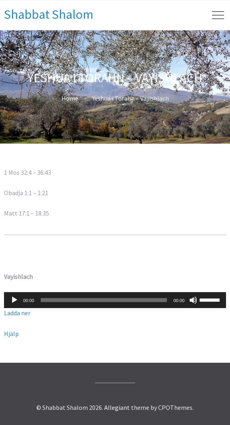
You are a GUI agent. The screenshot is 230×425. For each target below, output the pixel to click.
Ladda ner (17, 313)
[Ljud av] (193, 300)
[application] (115, 300)
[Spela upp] (14, 300)
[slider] (104, 300)
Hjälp (11, 334)
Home (69, 98)
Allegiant (117, 407)
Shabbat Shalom (48, 14)
